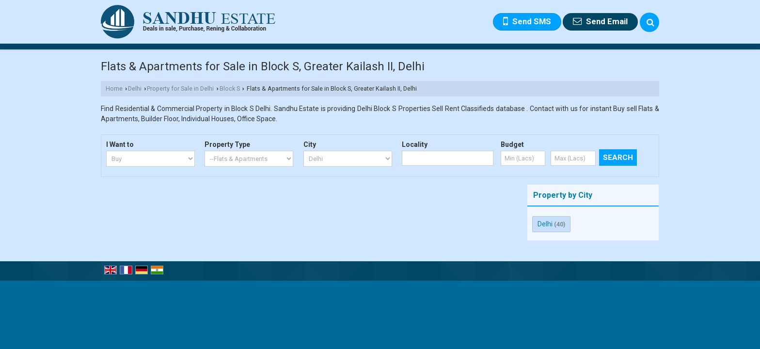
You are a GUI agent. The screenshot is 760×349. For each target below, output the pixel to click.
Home (114, 88)
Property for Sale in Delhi (180, 88)
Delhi (135, 88)
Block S (230, 88)
